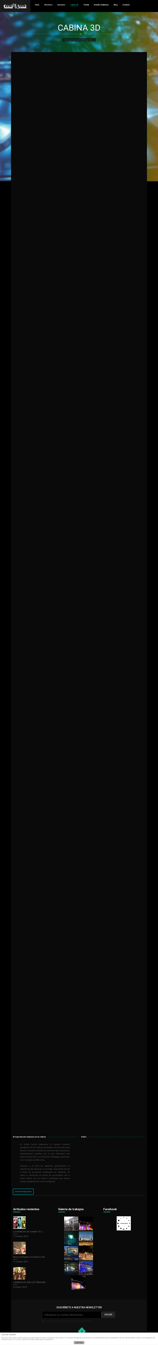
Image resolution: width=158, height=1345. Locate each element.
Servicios (61, 5)
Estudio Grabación (101, 5)
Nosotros (48, 5)
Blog (115, 5)
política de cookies (15, 1339)
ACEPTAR (79, 1343)
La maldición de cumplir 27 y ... (28, 1231)
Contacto (126, 5)
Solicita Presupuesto (23, 1191)
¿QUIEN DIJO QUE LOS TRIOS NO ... (30, 1282)
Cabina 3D (74, 5)
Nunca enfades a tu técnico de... (29, 1257)
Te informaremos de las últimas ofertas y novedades (79, 1316)
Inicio (37, 5)
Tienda (86, 5)
